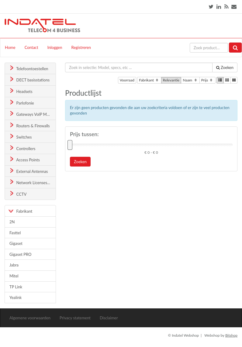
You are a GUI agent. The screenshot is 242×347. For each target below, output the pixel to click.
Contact (31, 47)
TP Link (15, 286)
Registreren (81, 47)
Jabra (14, 265)
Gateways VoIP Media (31, 114)
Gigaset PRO (20, 254)
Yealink (15, 297)
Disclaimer (109, 317)
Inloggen (54, 47)
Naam (190, 80)
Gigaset (15, 243)
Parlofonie (21, 102)
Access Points (24, 159)
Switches (20, 136)
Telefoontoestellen (28, 68)
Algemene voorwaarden (29, 317)
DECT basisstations (29, 79)
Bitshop (231, 335)
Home (10, 47)
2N (12, 221)
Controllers (22, 148)
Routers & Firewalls (29, 125)
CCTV (18, 194)
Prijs (207, 80)
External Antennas (28, 171)
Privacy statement (75, 317)
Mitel (14, 275)
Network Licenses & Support (32, 182)
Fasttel (15, 232)
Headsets (21, 91)
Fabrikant (149, 80)
